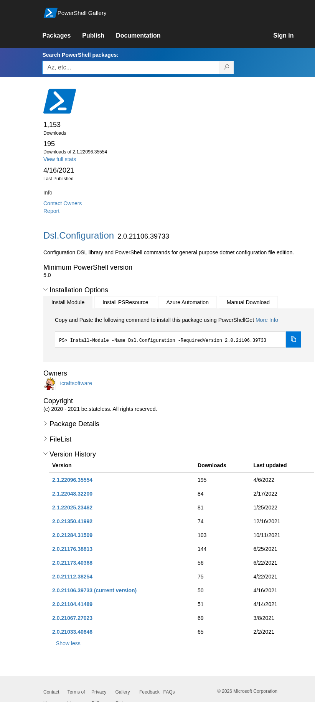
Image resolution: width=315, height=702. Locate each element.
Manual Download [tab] (248, 302)
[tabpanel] (178, 332)
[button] (45, 289)
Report (51, 211)
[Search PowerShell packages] (226, 67)
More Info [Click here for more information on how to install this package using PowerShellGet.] (267, 320)
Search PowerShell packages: (80, 55)
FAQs (169, 692)
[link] (62, 35)
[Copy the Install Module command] (293, 339)
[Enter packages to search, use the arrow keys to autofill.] (130, 67)
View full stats (59, 159)
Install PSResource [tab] (125, 302)
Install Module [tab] (67, 302)
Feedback (149, 692)
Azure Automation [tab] (187, 302)
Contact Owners (62, 203)
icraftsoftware (76, 383)
